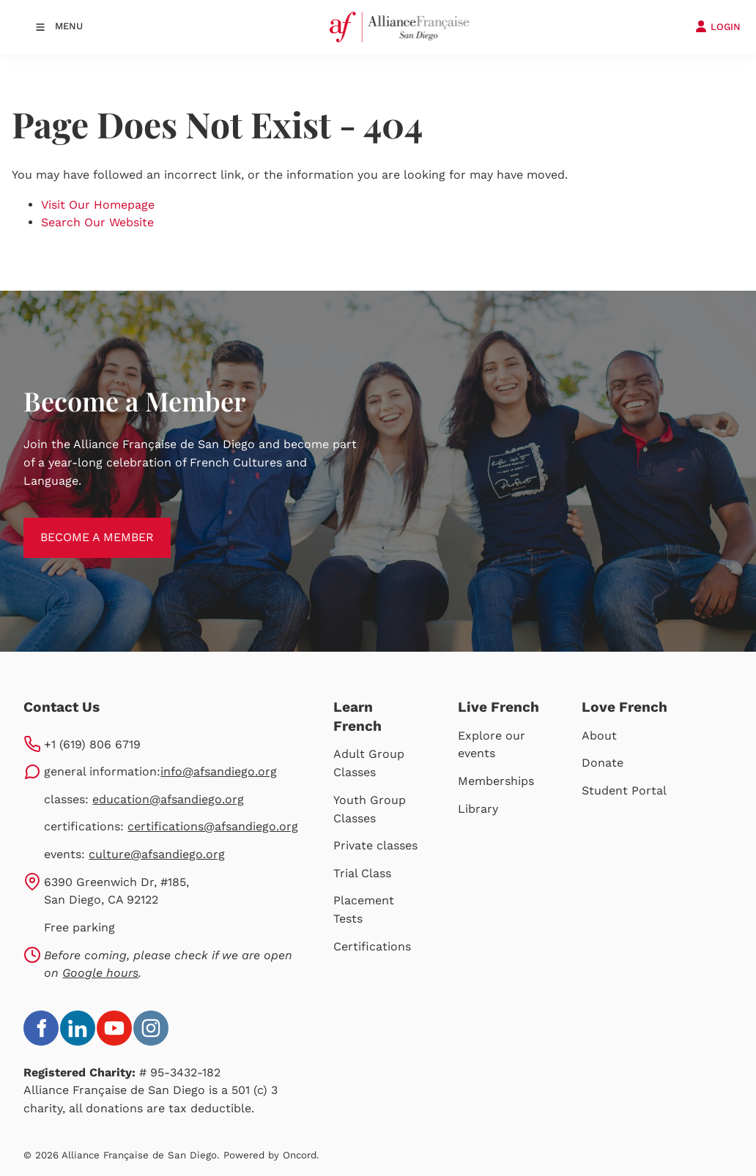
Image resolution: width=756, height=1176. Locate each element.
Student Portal (624, 790)
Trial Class (362, 873)
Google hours (100, 973)
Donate (602, 763)
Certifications (372, 946)
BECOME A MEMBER (80, 526)
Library (478, 809)
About (599, 736)
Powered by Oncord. (271, 1155)
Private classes (375, 845)
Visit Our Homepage (98, 205)
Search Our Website (97, 222)
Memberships (496, 781)
